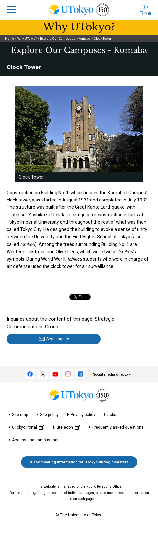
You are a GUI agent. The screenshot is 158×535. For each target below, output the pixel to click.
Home (9, 38)
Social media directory (112, 374)
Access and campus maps (37, 440)
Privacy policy (83, 415)
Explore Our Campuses (57, 38)
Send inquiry (57, 338)
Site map (20, 415)
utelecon (68, 427)
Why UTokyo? (27, 38)
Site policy (49, 415)
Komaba (84, 38)
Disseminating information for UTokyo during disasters (79, 462)
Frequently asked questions (118, 427)
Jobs (111, 415)
